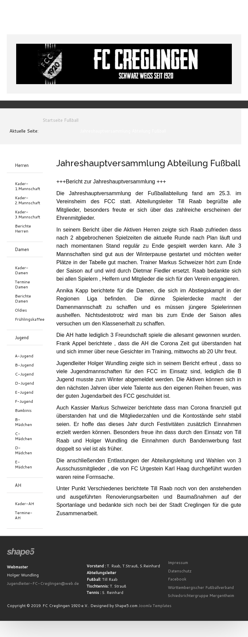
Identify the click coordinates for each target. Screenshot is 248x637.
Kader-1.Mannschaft (25, 186)
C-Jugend (24, 374)
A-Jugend (24, 355)
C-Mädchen (23, 436)
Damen (22, 249)
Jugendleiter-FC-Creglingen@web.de (43, 583)
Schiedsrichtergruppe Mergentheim (201, 595)
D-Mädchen (23, 450)
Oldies (21, 310)
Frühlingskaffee (25, 319)
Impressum (178, 562)
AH (18, 485)
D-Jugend (24, 383)
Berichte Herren (23, 228)
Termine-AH (23, 515)
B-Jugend (24, 364)
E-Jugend (24, 392)
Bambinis (23, 410)
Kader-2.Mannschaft (25, 200)
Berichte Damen (23, 298)
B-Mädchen (23, 422)
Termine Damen (22, 284)
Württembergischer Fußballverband (201, 587)
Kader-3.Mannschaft (25, 214)
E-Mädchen (23, 464)
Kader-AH (24, 503)
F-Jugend (24, 401)
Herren (22, 165)
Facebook (177, 579)
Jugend (22, 337)
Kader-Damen (21, 270)
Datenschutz (180, 571)
